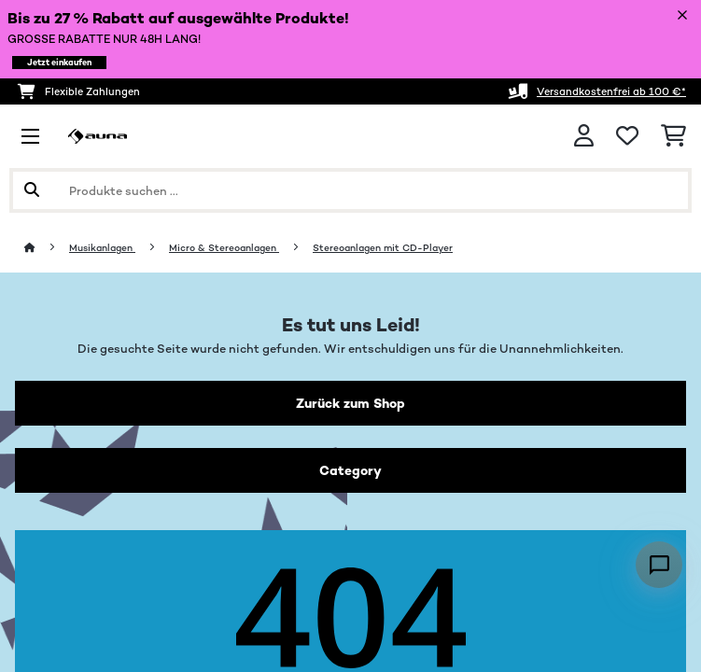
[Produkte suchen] (350, 190)
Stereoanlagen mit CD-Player (383, 248)
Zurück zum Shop (350, 403)
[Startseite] (46, 248)
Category (350, 470)
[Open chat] (659, 564)
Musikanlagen (102, 248)
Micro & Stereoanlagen (224, 248)
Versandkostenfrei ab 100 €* (611, 91)
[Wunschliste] (627, 136)
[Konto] (584, 135)
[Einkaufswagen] (673, 136)
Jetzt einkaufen (59, 62)
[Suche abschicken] (31, 190)
